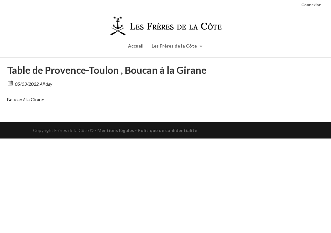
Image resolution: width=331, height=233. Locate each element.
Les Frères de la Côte (174, 46)
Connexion (311, 5)
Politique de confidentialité (167, 130)
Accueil (136, 46)
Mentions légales (115, 130)
